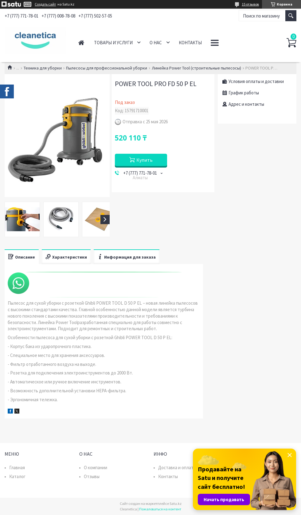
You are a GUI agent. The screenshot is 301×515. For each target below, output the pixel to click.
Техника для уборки (43, 68)
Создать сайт (45, 4)
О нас (156, 43)
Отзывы (92, 476)
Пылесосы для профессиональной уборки (106, 68)
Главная (81, 42)
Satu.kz (176, 503)
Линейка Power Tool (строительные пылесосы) (196, 68)
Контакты (190, 43)
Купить (144, 160)
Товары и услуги (113, 43)
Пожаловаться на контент (160, 509)
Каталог (17, 476)
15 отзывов (250, 4)
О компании (95, 467)
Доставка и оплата (177, 467)
